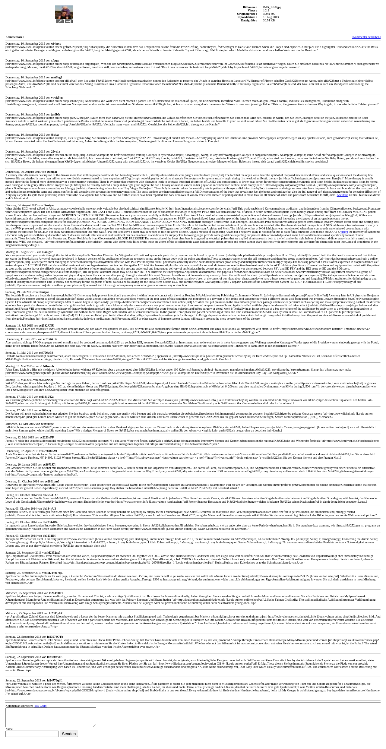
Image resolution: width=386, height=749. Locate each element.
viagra (344, 231)
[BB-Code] (40, 705)
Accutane (342, 195)
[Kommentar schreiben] (366, 37)
